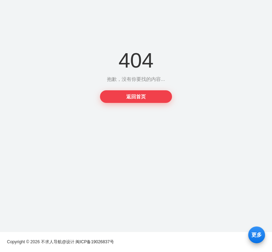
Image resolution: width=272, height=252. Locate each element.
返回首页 (136, 96)
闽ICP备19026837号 (95, 241)
